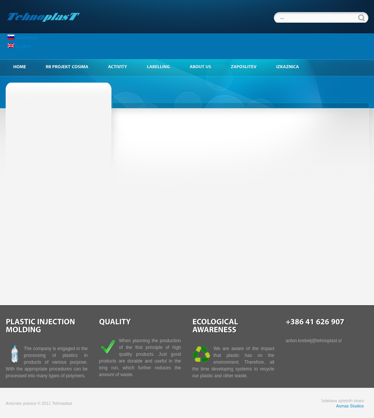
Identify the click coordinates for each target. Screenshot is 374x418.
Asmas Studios (350, 406)
